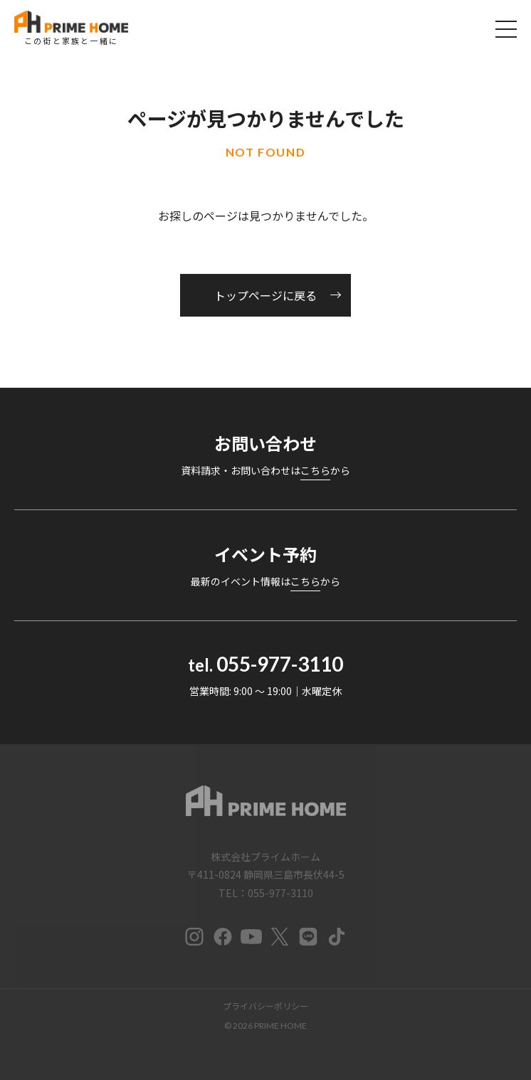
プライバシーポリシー (265, 1006)
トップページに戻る (265, 295)
